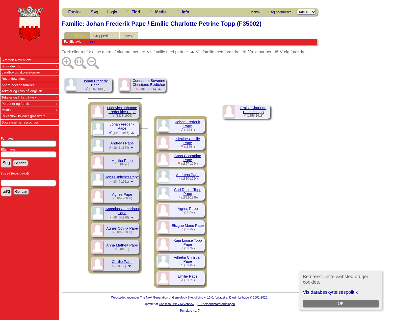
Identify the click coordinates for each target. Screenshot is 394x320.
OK (341, 303)
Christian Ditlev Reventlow (176, 304)
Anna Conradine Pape (187, 158)
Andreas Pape (122, 143)
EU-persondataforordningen (216, 304)
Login (112, 12)
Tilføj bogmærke (279, 12)
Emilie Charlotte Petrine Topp (253, 110)
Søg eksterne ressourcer (20, 122)
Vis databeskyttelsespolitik (330, 292)
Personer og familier (17, 104)
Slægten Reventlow (16, 60)
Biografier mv (11, 66)
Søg (94, 12)
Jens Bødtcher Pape (122, 177)
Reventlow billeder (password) (24, 116)
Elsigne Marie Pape (188, 226)
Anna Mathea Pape (122, 245)
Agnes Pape (122, 194)
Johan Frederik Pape (95, 83)
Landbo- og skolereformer (21, 72)
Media (6, 110)
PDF (93, 42)
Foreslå (129, 36)
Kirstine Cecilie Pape (187, 141)
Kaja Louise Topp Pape (188, 242)
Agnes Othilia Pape (122, 228)
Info (185, 12)
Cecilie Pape (122, 262)
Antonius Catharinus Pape (122, 211)
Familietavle (76, 36)
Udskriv (254, 12)
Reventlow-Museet (15, 79)
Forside (75, 12)
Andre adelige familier (18, 85)
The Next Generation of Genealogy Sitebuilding (171, 297)
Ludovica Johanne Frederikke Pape (122, 110)
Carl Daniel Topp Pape (187, 192)
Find (136, 12)
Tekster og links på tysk (19, 97)
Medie (161, 12)
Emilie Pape (188, 276)
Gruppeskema (104, 36)
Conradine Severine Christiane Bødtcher (149, 83)
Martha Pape (122, 161)
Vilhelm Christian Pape (188, 259)
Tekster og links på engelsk (22, 91)
